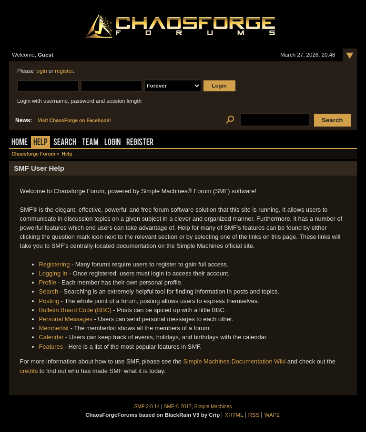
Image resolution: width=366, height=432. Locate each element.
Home (19, 143)
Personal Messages (65, 319)
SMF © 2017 (178, 406)
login (41, 71)
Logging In (53, 273)
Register (139, 143)
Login (112, 143)
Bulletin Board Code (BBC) (75, 310)
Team (90, 143)
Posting (49, 300)
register (64, 71)
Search (64, 143)
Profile (47, 282)
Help (40, 143)
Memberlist (54, 328)
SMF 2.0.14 (147, 406)
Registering (54, 264)
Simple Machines (213, 406)
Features (51, 346)
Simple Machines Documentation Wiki (234, 361)
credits (29, 370)
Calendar (51, 337)
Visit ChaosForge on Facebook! (74, 120)
